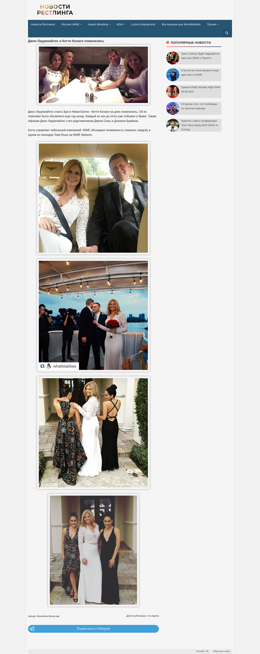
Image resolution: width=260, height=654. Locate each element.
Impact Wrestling (98, 24)
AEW (119, 24)
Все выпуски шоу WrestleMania (181, 24)
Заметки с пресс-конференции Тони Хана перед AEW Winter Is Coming (199, 125)
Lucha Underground (143, 24)
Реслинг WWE (70, 24)
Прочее (211, 24)
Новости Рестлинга (43, 24)
